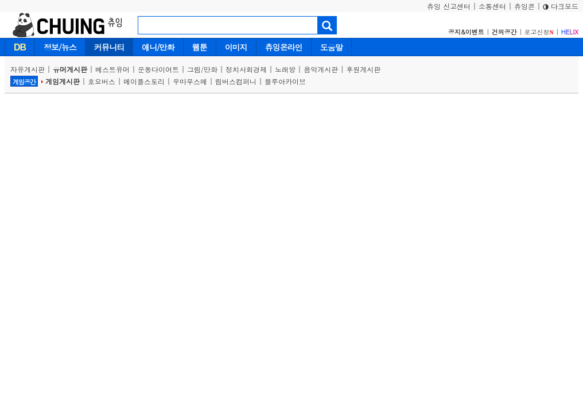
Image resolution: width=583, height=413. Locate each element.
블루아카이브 (285, 81)
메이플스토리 (144, 81)
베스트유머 (112, 69)
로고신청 (539, 32)
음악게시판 (321, 69)
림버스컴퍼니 (235, 81)
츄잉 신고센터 (449, 6)
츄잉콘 (524, 6)
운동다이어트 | (162, 69)
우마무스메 (190, 81)
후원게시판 (363, 69)
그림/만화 (202, 69)
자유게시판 (27, 69)
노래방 (285, 69)
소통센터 (492, 6)
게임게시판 (62, 81)
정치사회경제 (246, 69)
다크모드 (560, 6)
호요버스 (101, 81)
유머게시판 (70, 69)
